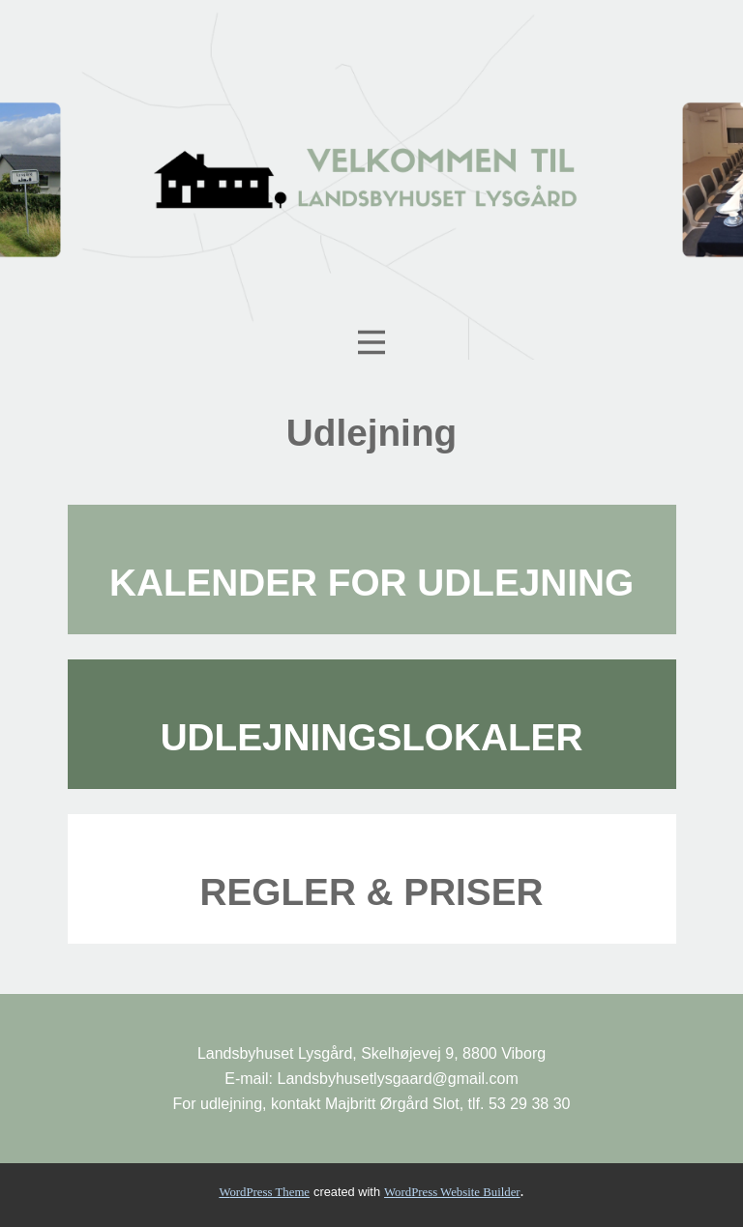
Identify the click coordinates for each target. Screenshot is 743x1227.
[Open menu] (371, 342)
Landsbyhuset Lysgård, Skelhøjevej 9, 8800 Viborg (371, 1053)
